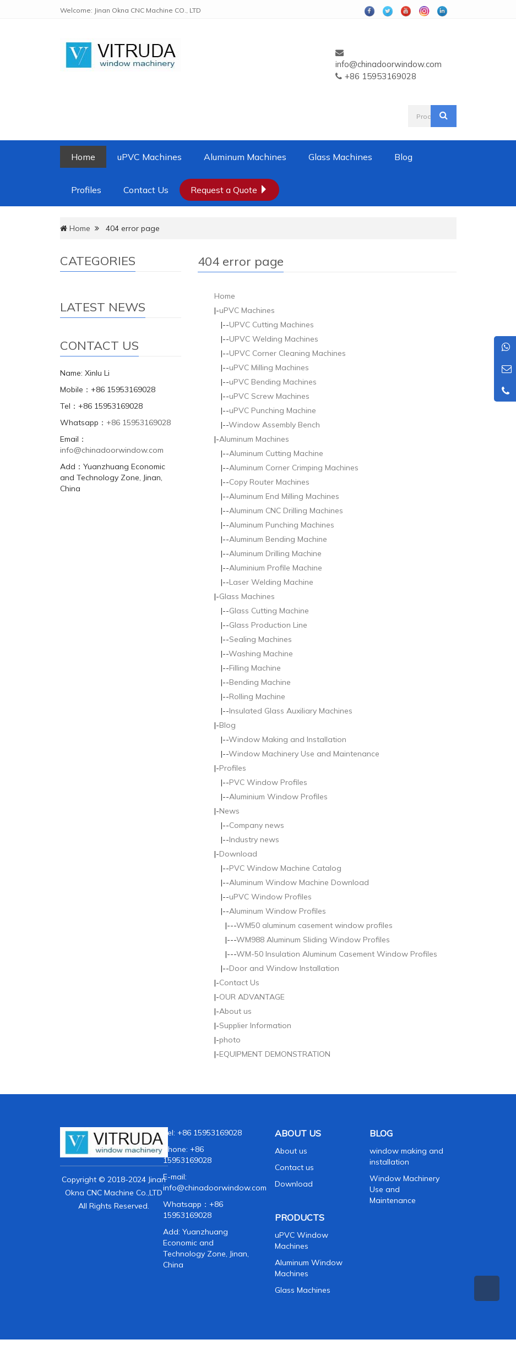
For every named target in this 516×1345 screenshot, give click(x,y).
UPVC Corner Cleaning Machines (287, 353)
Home (83, 156)
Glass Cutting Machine (269, 611)
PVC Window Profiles (268, 782)
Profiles (86, 189)
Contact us (294, 1167)
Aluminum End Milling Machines (284, 496)
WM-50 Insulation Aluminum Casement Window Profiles (336, 954)
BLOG (381, 1133)
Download (238, 854)
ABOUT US (298, 1133)
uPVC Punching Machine (272, 410)
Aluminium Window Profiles (278, 796)
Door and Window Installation (284, 968)
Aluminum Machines (245, 156)
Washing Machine (261, 653)
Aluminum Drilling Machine (275, 553)
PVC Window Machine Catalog (285, 868)
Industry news (254, 839)
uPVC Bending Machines (273, 382)
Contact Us (146, 189)
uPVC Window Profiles (270, 897)
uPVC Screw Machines (269, 396)
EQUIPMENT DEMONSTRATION (274, 1054)
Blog (403, 156)
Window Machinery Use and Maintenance (304, 754)
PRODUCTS (299, 1217)
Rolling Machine (257, 696)
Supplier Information (255, 1025)
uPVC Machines (149, 156)
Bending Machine (260, 682)
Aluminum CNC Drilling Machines (286, 510)
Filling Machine (255, 668)
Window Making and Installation (287, 739)
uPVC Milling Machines (269, 367)
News (229, 811)
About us (235, 1011)
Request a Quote (229, 189)
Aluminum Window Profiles (277, 911)
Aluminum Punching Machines (281, 525)
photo (230, 1040)
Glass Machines (340, 156)
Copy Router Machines (269, 482)
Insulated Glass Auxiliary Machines (290, 711)
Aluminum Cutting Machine (276, 453)
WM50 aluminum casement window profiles (314, 925)
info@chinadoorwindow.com (388, 64)
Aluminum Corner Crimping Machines (294, 468)
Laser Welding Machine (271, 582)
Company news (256, 825)
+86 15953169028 (138, 422)
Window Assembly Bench (274, 425)
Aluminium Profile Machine (275, 568)
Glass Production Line (268, 625)
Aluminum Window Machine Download (299, 882)
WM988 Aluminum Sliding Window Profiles (313, 940)
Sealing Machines (260, 639)
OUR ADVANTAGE (252, 997)
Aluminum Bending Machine (278, 539)
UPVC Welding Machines (273, 339)
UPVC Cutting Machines (271, 325)
